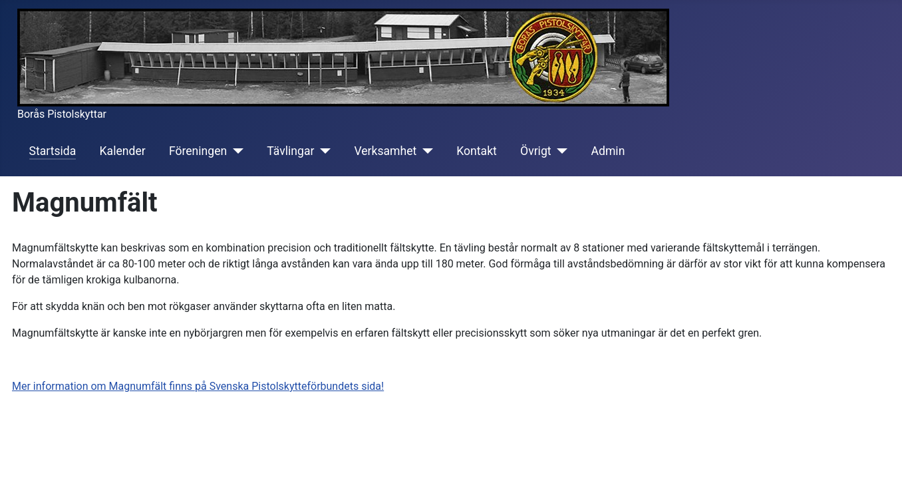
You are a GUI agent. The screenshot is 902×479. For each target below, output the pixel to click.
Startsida (52, 151)
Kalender (123, 151)
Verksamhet (385, 151)
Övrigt (535, 151)
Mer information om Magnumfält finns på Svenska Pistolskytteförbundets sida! (198, 386)
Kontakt (476, 151)
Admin (608, 151)
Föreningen (198, 151)
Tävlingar (290, 151)
